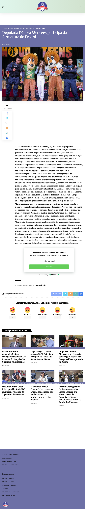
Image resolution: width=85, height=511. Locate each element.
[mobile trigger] (4, 7)
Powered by (49, 275)
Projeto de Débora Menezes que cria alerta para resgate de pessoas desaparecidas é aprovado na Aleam (71, 357)
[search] (81, 6)
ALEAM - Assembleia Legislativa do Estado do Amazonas (24, 28)
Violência (42, 285)
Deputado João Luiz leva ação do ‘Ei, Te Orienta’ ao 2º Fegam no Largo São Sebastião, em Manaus (42, 356)
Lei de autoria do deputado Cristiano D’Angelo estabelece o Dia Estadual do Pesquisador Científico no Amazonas (14, 357)
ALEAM (35, 285)
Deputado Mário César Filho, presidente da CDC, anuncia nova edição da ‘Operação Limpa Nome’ (14, 391)
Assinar (49, 267)
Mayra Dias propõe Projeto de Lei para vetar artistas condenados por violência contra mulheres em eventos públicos (42, 393)
